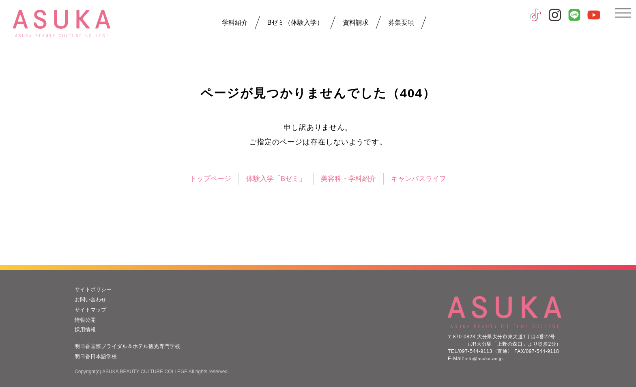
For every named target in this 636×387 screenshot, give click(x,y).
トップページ (205, 178)
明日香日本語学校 (97, 355)
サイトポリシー (94, 289)
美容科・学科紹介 (350, 178)
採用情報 (86, 329)
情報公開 (86, 319)
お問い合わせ (92, 299)
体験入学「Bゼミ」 (273, 178)
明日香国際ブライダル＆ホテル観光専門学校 (131, 345)
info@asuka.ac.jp (485, 357)
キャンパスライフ (423, 178)
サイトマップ (92, 309)
